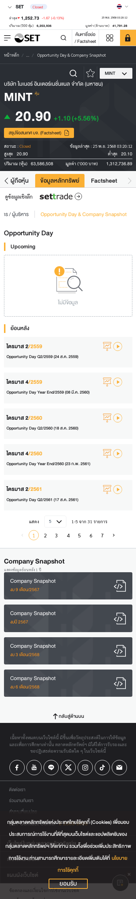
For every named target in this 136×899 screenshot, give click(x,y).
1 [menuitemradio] (33, 535)
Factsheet (104, 181)
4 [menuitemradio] (68, 535)
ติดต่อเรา (17, 789)
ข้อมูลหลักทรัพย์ (59, 181)
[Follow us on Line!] (51, 768)
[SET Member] (128, 38)
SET (16, 7)
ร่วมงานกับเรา (21, 800)
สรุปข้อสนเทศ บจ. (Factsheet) (39, 133)
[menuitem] (114, 535)
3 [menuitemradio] (56, 535)
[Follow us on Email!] (119, 768)
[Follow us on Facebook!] (17, 768)
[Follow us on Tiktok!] (102, 768)
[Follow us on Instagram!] (85, 768)
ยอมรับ (68, 884)
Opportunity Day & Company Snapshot (84, 214)
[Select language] (122, 6)
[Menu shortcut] (109, 38)
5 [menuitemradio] (79, 535)
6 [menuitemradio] (91, 535)
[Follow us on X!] (68, 768)
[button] (6, 180)
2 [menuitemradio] (45, 535)
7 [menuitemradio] (102, 535)
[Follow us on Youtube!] (34, 768)
